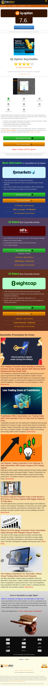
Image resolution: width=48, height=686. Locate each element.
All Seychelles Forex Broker (24, 216)
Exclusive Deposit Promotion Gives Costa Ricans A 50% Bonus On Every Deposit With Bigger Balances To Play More (23, 499)
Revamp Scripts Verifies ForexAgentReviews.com (17, 681)
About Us (16, 670)
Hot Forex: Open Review (24, 260)
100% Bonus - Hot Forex (26, 253)
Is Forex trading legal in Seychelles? (26, 610)
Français (21, 659)
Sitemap (31, 670)
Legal (28, 670)
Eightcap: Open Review (24, 321)
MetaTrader (39, 100)
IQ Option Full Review (24, 67)
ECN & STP (8, 111)
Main (10, 5)
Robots (24, 106)
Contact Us (21, 670)
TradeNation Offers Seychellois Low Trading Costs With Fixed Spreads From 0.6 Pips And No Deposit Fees (22, 418)
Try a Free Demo (23, 144)
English (14, 5)
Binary (24, 100)
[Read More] (5, 384)
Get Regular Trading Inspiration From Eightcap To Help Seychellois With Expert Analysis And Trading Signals (22, 465)
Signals (39, 106)
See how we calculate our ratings (24, 74)
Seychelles (4, 5)
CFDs (8, 106)
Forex (8, 100)
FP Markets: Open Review (24, 208)
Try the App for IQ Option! (25, 27)
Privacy (25, 670)
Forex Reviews (22, 5)
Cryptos (24, 111)
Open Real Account (23, 138)
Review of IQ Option (35, 132)
